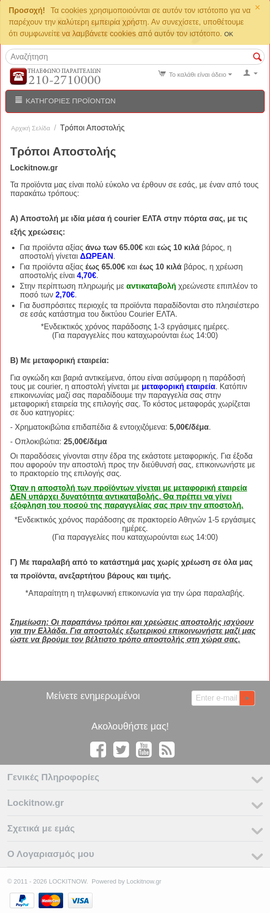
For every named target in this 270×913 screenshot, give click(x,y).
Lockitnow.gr (143, 881)
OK (228, 34)
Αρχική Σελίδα (30, 128)
